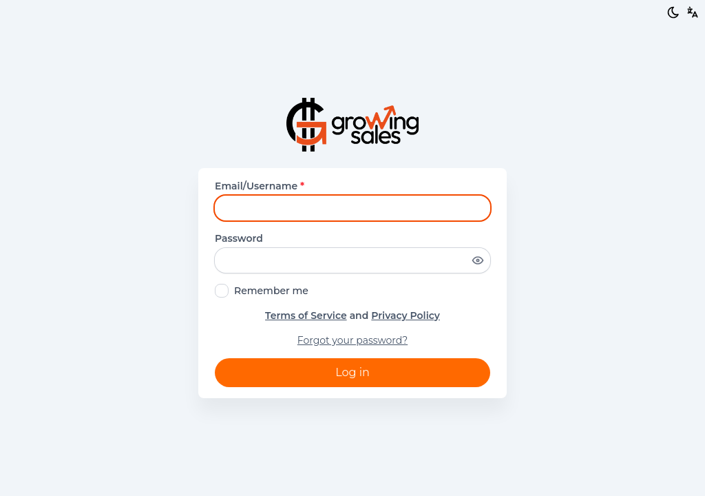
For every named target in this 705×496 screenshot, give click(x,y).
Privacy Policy (405, 315)
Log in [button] (352, 372)
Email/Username (259, 186)
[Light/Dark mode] (673, 12)
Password (239, 238)
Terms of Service (306, 315)
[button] (692, 12)
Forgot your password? (352, 340)
